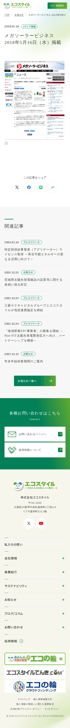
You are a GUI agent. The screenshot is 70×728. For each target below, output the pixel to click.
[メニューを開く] (57, 5)
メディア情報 (29, 26)
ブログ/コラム (13, 613)
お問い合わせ (13, 627)
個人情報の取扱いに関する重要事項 (35, 703)
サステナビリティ (15, 586)
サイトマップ (24, 699)
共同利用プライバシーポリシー (26, 708)
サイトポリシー (52, 708)
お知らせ (19, 14)
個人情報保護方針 (42, 699)
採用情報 (11, 641)
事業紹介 (10, 572)
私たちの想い (13, 544)
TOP (7, 14)
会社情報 (10, 558)
